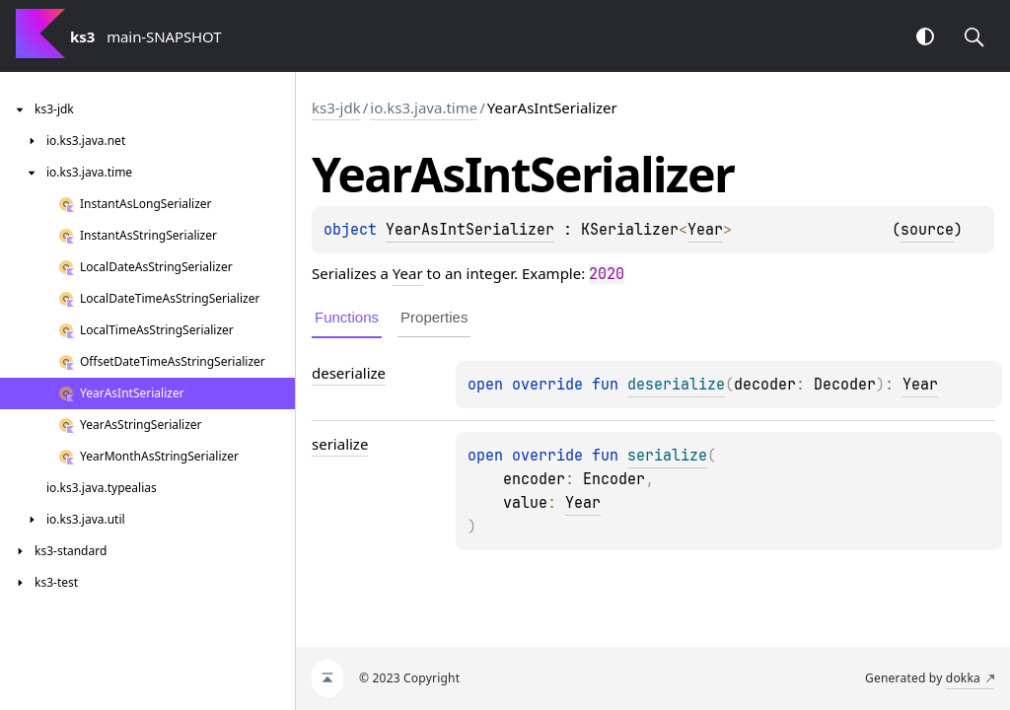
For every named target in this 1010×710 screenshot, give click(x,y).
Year (705, 230)
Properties (434, 317)
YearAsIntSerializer (470, 230)
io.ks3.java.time (423, 107)
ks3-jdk (336, 107)
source (927, 230)
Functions (347, 317)
